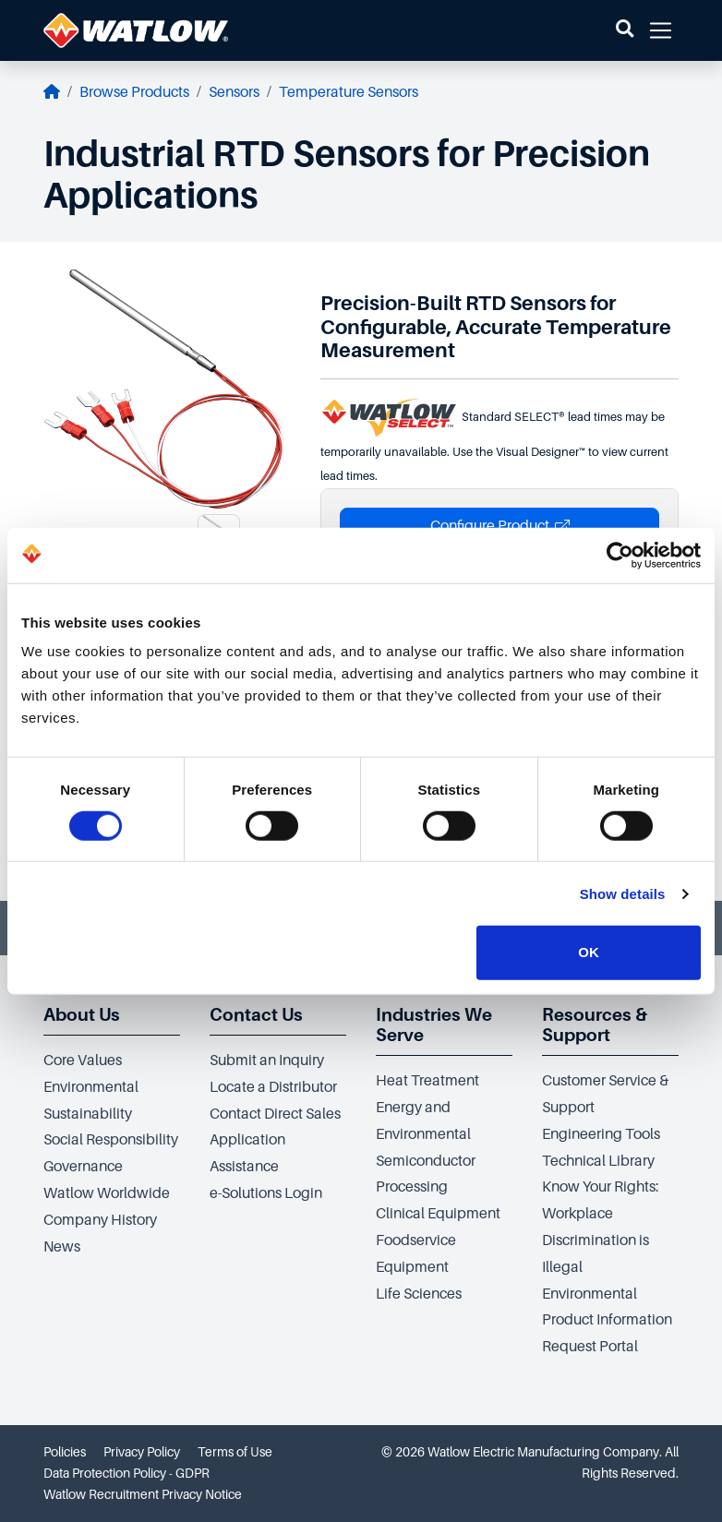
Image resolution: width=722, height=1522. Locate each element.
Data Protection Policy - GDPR (126, 1473)
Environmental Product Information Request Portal (607, 1321)
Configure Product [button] (500, 526)
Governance (83, 1166)
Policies (64, 1451)
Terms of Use (235, 1451)
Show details (623, 894)
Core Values (82, 1060)
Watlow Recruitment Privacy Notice (142, 1494)
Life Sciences (419, 1294)
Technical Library (598, 1161)
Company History (100, 1220)
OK (588, 952)
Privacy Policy (141, 1451)
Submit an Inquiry (267, 1060)
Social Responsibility (110, 1140)
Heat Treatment (427, 1081)
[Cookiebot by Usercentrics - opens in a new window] (620, 555)
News (61, 1247)
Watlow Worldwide (106, 1193)
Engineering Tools (601, 1134)
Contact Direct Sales (275, 1114)
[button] (625, 30)
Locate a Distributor (273, 1087)
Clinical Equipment (438, 1213)
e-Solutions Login (266, 1193)
